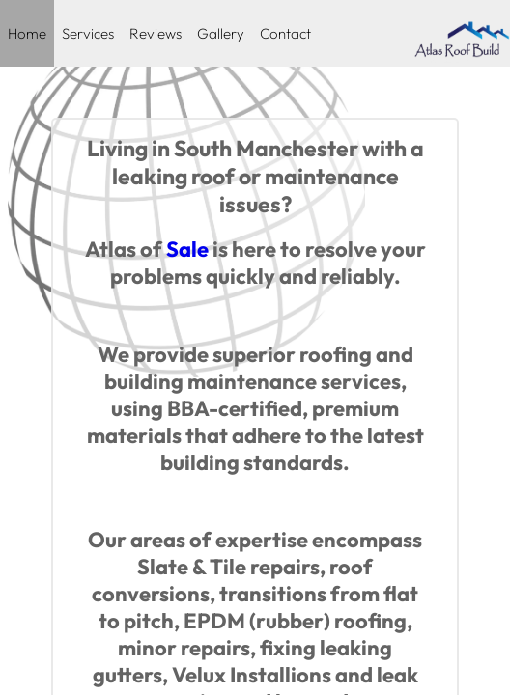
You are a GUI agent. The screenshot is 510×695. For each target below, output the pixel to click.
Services (88, 33)
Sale (187, 249)
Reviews (155, 33)
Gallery (220, 33)
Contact (285, 33)
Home (27, 33)
